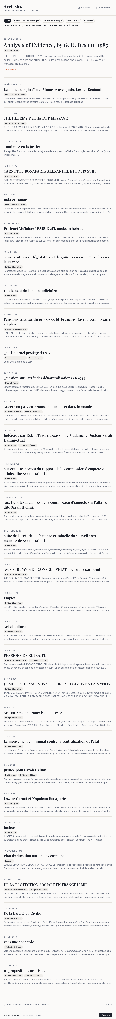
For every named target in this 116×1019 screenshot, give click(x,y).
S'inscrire (106, 1015)
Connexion (103, 7)
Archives (83, 7)
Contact (108, 1004)
